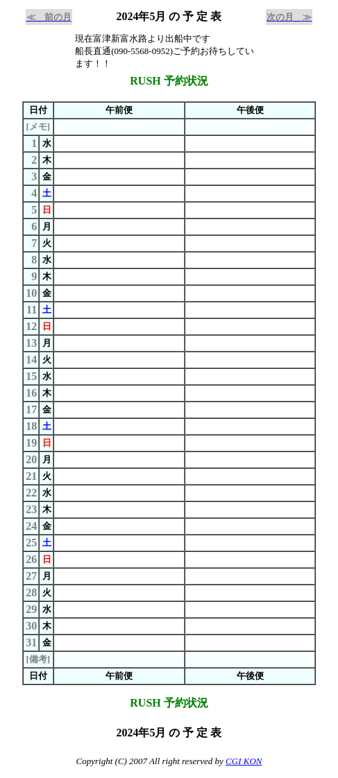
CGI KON (244, 761)
